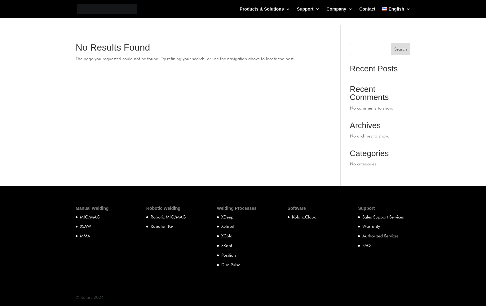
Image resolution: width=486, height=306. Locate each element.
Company (336, 9)
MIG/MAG (90, 216)
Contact (367, 9)
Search (400, 49)
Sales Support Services (383, 216)
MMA (85, 235)
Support (305, 9)
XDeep (227, 216)
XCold (226, 235)
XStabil (227, 226)
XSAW (85, 226)
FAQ (366, 245)
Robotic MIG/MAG (168, 216)
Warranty (371, 226)
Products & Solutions (262, 9)
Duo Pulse (230, 264)
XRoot (226, 245)
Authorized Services (380, 235)
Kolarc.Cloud (304, 216)
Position (228, 255)
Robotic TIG (162, 226)
